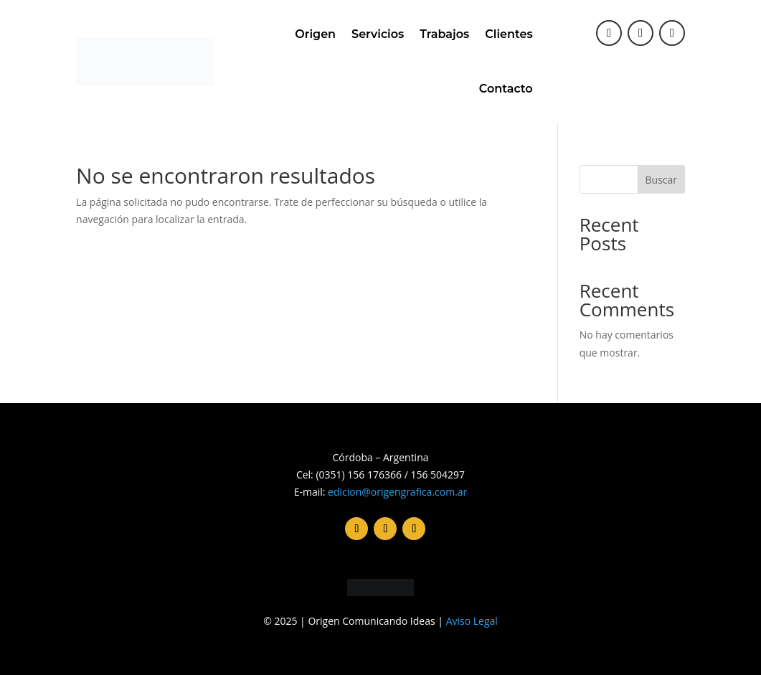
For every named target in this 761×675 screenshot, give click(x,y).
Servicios (377, 34)
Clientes (508, 34)
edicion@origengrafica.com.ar (397, 492)
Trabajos (444, 34)
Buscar (662, 180)
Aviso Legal (472, 621)
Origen (315, 34)
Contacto (506, 88)
